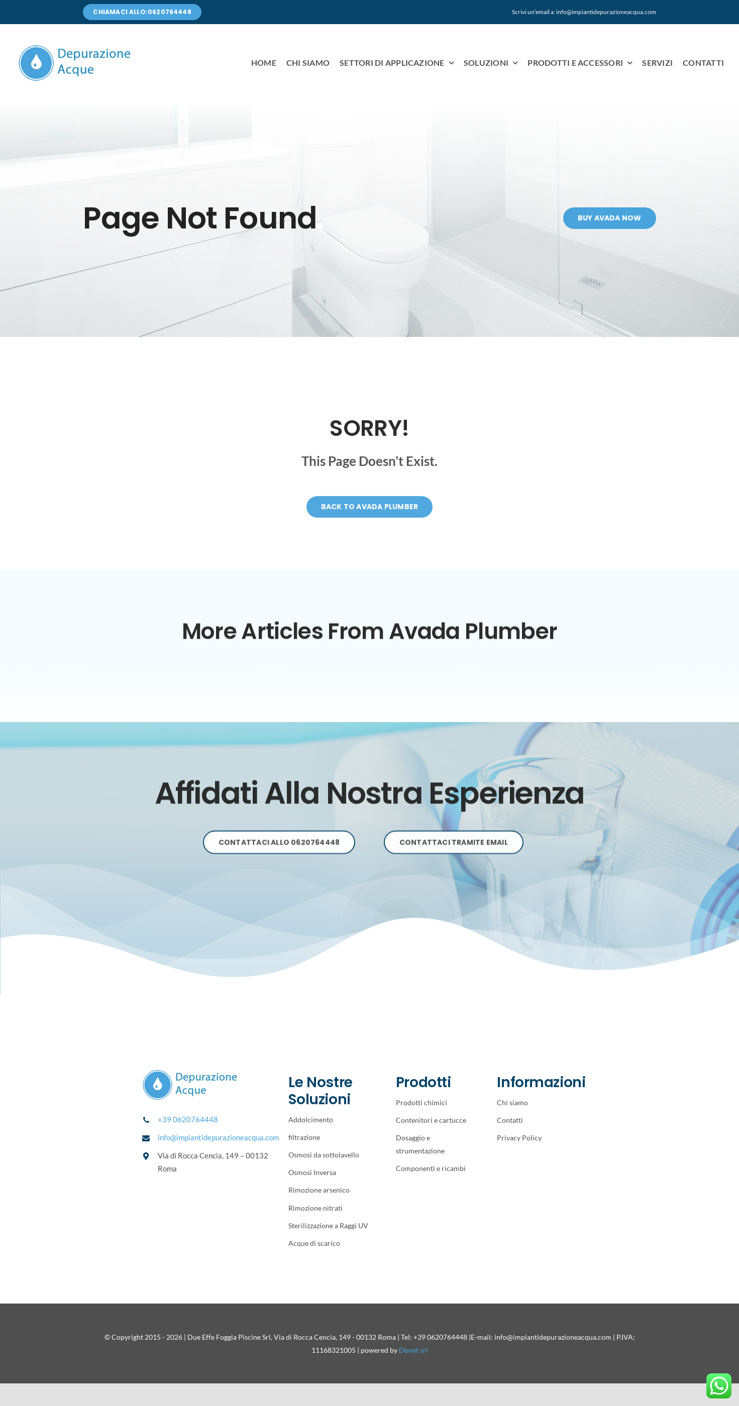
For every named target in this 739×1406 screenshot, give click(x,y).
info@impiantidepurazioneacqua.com (218, 1137)
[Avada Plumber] (74, 48)
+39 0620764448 (188, 1119)
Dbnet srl (413, 1350)
